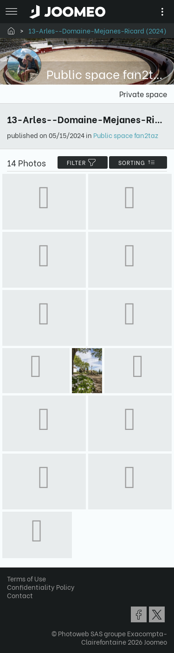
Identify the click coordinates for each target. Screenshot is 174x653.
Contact (20, 595)
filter (82, 162)
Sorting (138, 162)
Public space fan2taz (125, 135)
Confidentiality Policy (41, 587)
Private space (143, 93)
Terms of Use (26, 578)
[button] (24, 605)
